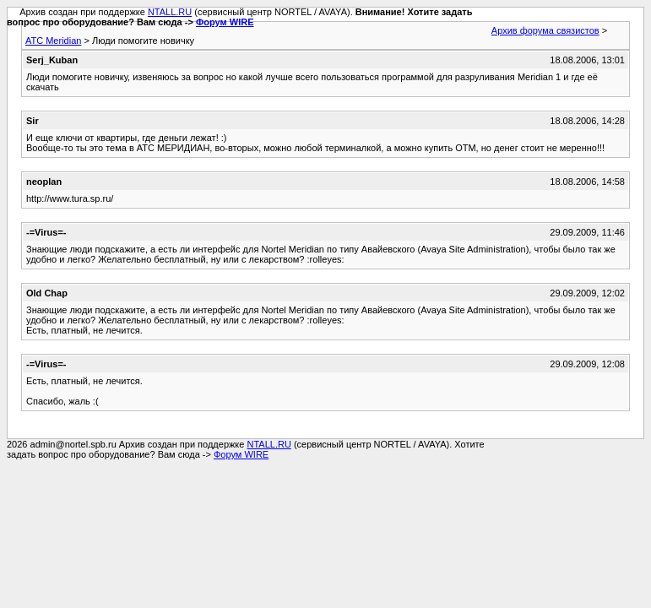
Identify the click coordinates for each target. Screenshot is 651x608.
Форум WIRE (225, 22)
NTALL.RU (170, 12)
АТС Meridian (53, 40)
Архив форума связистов (545, 30)
